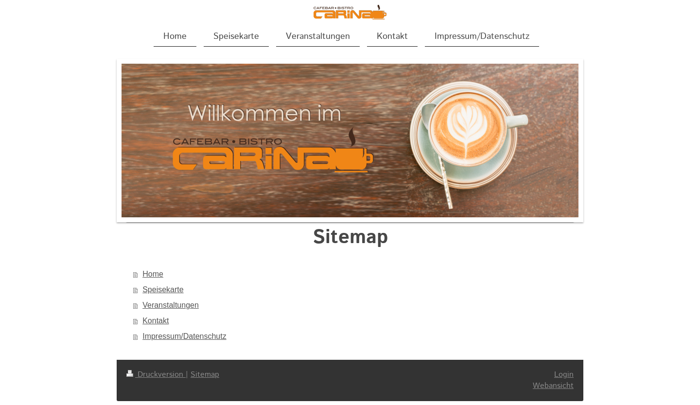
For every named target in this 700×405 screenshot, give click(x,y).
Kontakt (155, 321)
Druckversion (156, 374)
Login (564, 374)
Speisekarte (163, 289)
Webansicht (553, 385)
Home (152, 274)
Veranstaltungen (170, 305)
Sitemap (205, 374)
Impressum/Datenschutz (184, 336)
